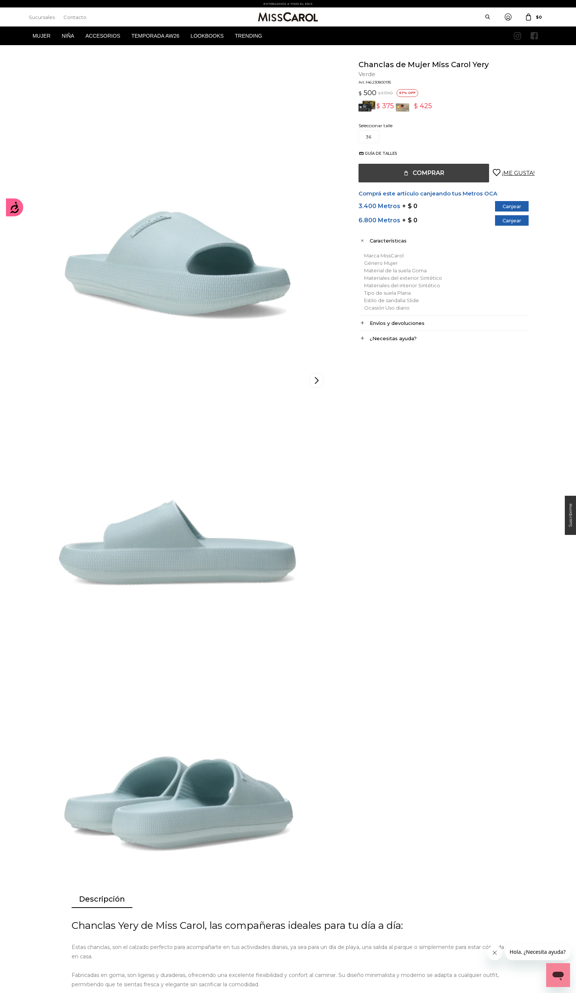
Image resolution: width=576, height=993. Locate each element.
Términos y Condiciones (187, 904)
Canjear (504, 206)
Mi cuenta (39, 893)
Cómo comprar (179, 893)
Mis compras (42, 904)
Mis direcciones (44, 915)
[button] (539, 688)
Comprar (421, 172)
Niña (68, 36)
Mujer (41, 36)
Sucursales (42, 17)
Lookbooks (207, 36)
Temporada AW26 (155, 36)
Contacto (75, 17)
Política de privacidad (318, 904)
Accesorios (102, 36)
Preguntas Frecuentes (185, 927)
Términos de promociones (189, 915)
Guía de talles (373, 153)
